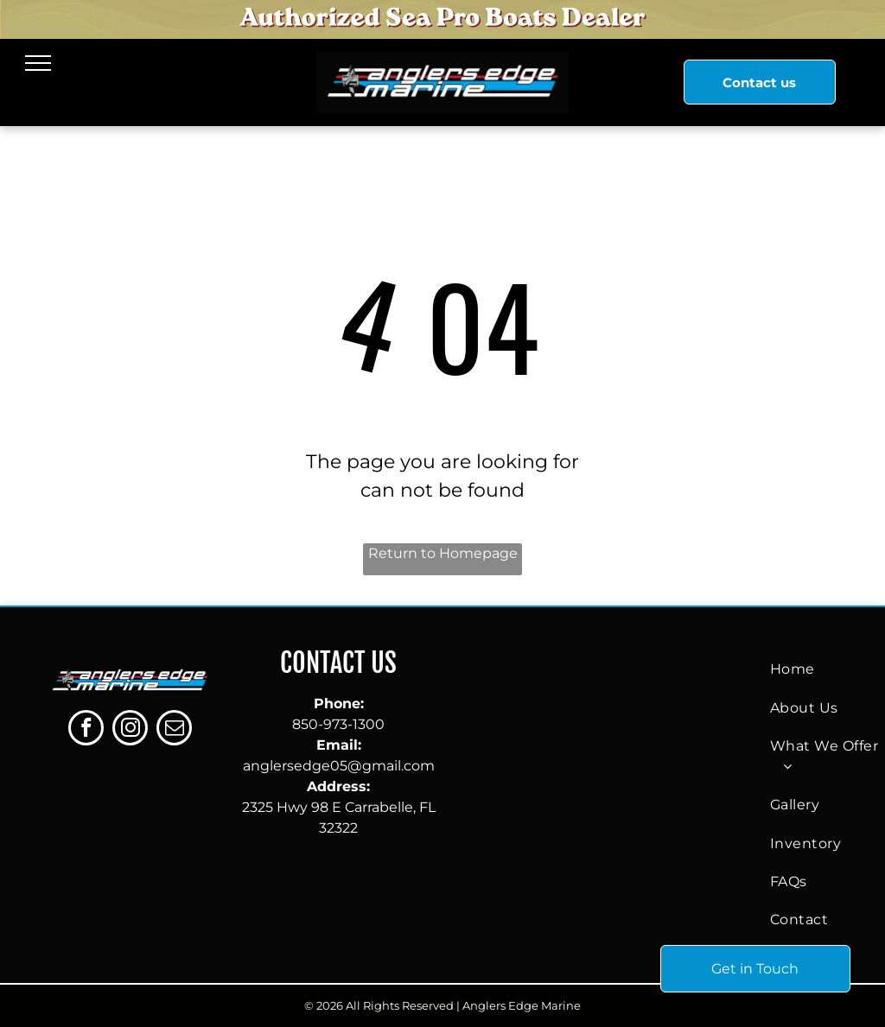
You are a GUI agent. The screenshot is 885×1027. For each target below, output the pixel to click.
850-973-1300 (338, 724)
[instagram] (130, 730)
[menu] (38, 63)
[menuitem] (827, 669)
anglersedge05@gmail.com (339, 766)
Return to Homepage (443, 553)
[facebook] (86, 730)
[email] (174, 730)
